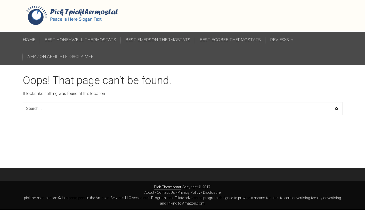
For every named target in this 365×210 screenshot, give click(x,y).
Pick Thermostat (167, 187)
